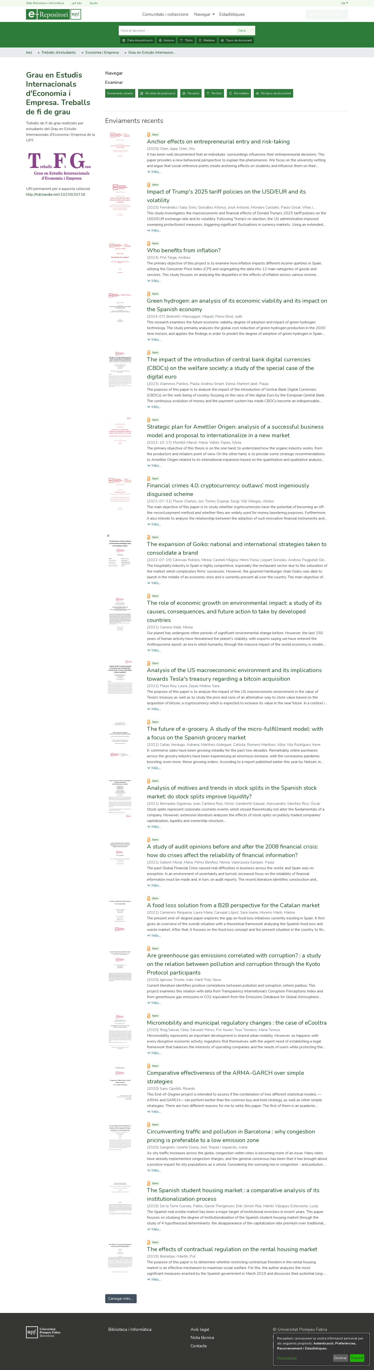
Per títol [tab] (217, 93)
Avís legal (200, 1329)
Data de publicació (137, 40)
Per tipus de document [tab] (276, 93)
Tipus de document (236, 40)
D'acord (357, 1358)
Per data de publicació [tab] (160, 93)
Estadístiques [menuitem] (232, 14)
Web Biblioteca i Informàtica (45, 3)
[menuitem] (203, 14)
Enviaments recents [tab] (120, 93)
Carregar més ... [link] (121, 1298)
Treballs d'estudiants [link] (59, 52)
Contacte (199, 1346)
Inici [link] (29, 52)
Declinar (340, 1358)
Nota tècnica (202, 1337)
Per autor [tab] (193, 93)
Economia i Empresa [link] (102, 52)
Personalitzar (287, 1358)
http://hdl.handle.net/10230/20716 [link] (55, 194)
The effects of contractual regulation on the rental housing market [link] (232, 1249)
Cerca (245, 30)
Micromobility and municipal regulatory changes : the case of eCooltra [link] (237, 1023)
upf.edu (74, 3)
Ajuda (91, 3)
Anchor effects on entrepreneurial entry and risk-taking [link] (218, 141)
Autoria (166, 40)
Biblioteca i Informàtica (129, 1329)
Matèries (206, 40)
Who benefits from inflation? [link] (184, 250)
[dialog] (321, 1349)
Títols (186, 40)
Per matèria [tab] (241, 93)
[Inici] (53, 14)
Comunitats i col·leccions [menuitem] (165, 14)
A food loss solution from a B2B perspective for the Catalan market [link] (233, 905)
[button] (344, 3)
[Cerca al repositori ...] (177, 30)
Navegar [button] (202, 14)
